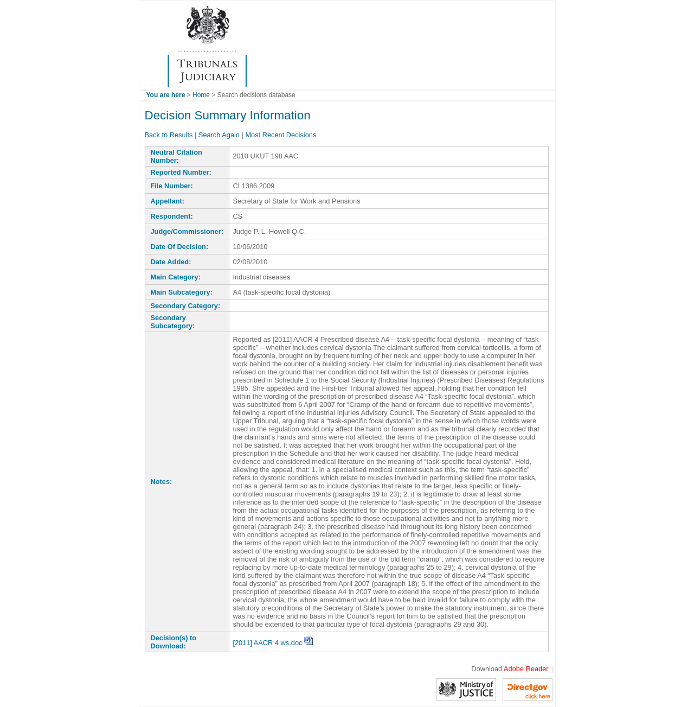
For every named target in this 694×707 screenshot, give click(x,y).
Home (201, 95)
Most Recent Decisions (280, 135)
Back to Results (169, 135)
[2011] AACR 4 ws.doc (273, 643)
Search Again (219, 135)
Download (509, 669)
